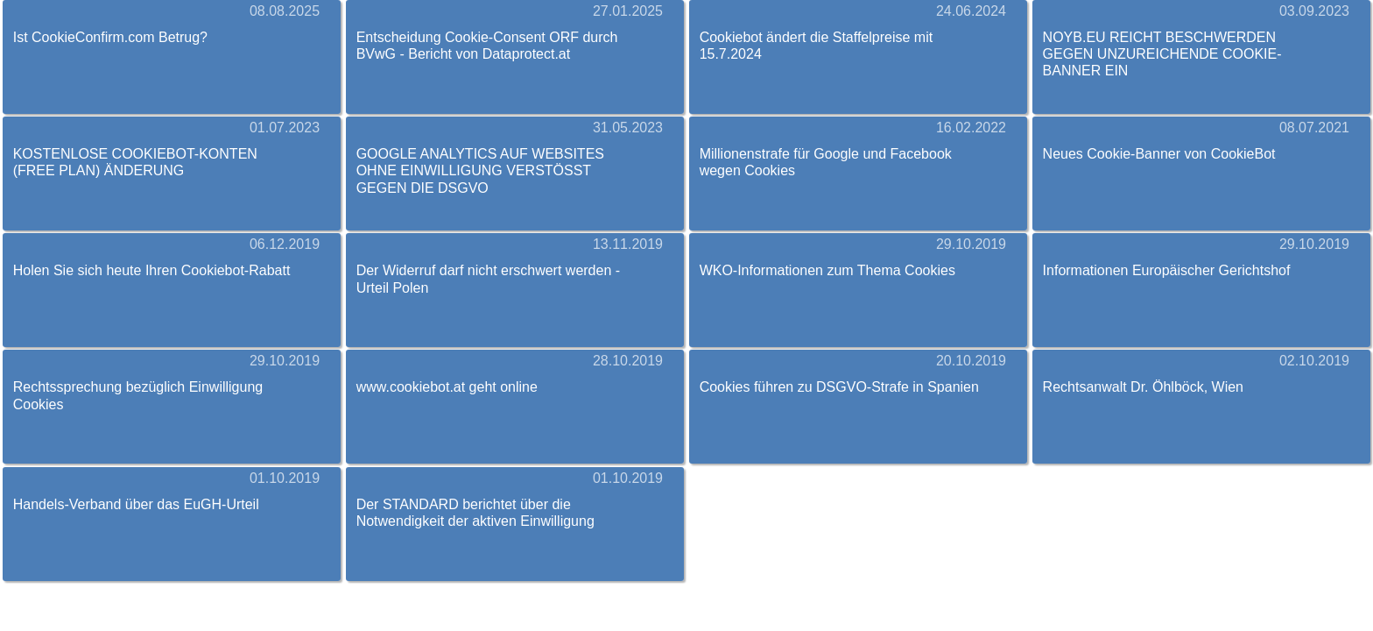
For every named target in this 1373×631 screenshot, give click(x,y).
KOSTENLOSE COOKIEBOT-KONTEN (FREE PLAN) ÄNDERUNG (135, 162)
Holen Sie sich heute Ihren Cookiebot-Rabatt (152, 270)
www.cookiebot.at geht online (447, 386)
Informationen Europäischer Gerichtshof (1167, 270)
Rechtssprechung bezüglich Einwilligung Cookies (138, 395)
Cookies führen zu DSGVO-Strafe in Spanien (839, 386)
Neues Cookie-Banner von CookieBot (1159, 153)
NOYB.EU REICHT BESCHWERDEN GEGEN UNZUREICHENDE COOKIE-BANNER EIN (1162, 54)
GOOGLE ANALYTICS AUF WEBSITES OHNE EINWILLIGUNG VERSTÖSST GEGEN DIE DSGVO (480, 170)
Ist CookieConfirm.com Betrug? (110, 37)
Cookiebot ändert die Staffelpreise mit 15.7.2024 (816, 45)
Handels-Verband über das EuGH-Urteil (136, 504)
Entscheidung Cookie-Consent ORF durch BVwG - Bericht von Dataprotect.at (487, 45)
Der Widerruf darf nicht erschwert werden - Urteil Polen (488, 278)
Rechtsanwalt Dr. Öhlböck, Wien (1143, 386)
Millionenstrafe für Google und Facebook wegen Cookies (826, 162)
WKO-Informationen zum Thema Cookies (827, 270)
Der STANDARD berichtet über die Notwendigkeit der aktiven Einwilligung (475, 512)
